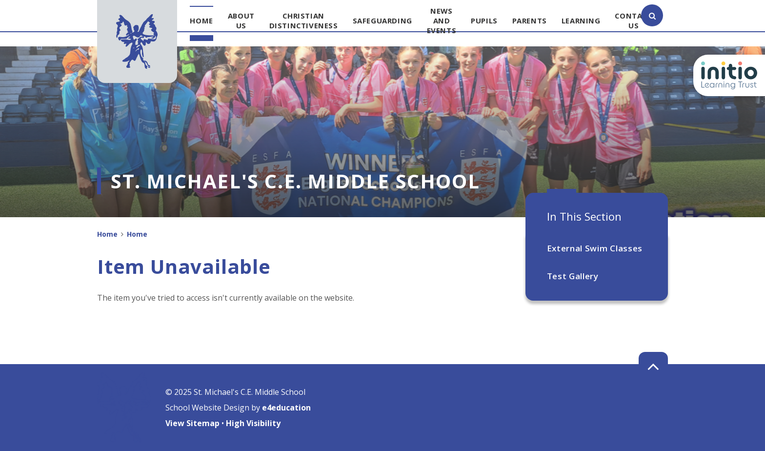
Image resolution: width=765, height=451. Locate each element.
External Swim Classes (595, 248)
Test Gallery (573, 276)
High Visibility (253, 423)
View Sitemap (192, 423)
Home (107, 234)
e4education (286, 407)
